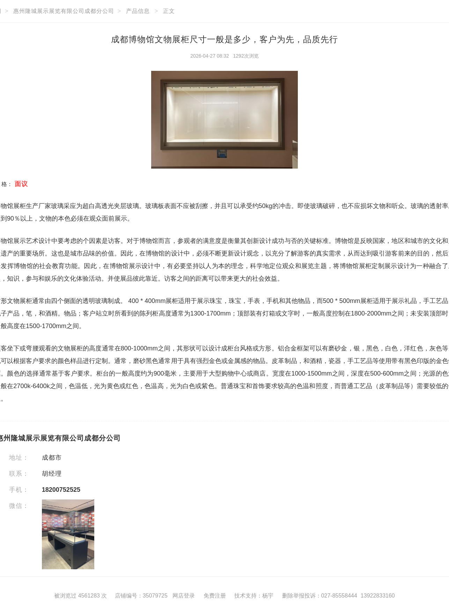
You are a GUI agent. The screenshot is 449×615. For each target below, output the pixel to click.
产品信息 (138, 11)
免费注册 (215, 596)
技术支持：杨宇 (253, 596)
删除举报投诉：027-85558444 (319, 596)
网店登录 (183, 596)
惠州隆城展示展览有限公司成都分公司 (63, 11)
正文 (169, 11)
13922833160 (378, 596)
